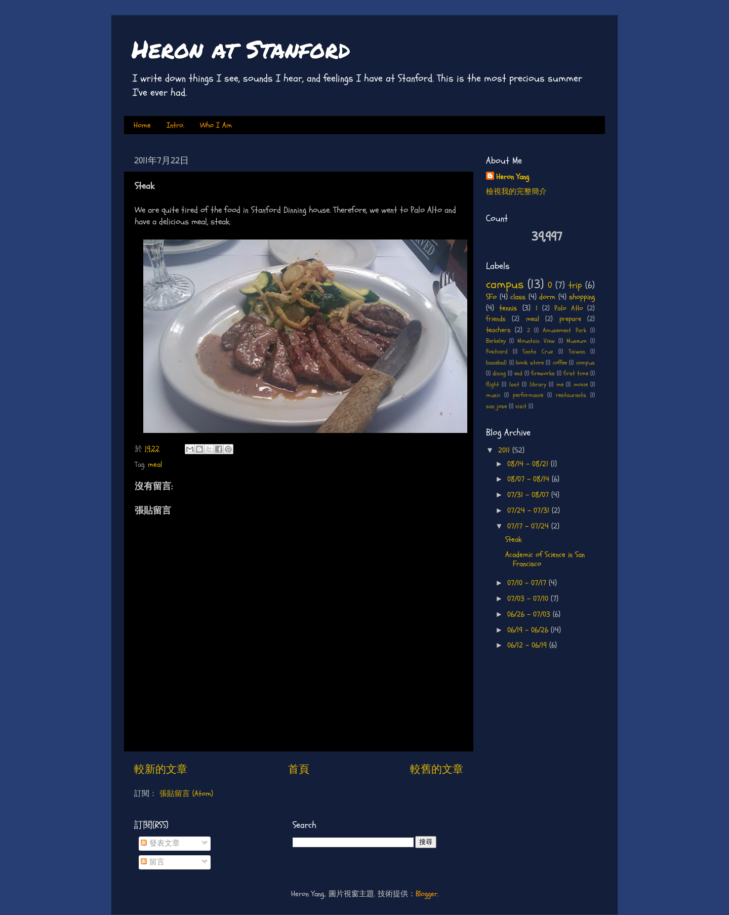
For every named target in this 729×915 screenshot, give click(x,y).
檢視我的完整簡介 (516, 191)
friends (496, 319)
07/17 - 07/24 (529, 526)
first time (575, 373)
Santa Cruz (537, 351)
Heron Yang (512, 177)
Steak (513, 539)
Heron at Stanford (241, 48)
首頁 (298, 769)
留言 (153, 862)
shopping (582, 297)
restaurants (571, 395)
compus (585, 363)
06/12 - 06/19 (528, 645)
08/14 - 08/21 (529, 464)
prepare (570, 319)
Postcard (496, 351)
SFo (491, 297)
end (518, 373)
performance (528, 395)
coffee (560, 363)
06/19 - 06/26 (529, 630)
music (493, 395)
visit (520, 406)
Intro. (175, 125)
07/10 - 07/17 (528, 583)
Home (142, 125)
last (514, 384)
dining (499, 373)
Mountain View (535, 341)
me (559, 384)
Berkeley (496, 341)
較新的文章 (160, 769)
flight (492, 384)
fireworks (543, 373)
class (517, 297)
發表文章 (160, 843)
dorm (547, 297)
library (538, 384)
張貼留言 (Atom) (186, 793)
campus (504, 284)
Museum (576, 341)
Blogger (426, 894)
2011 (505, 450)
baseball (496, 363)
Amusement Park (564, 330)
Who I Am (216, 125)
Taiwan (577, 351)
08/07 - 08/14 (529, 479)
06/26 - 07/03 (530, 614)
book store (530, 363)
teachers (498, 330)
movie (581, 384)
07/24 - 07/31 (529, 510)
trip (575, 285)
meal (155, 464)
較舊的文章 (436, 769)
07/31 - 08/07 (529, 495)
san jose (496, 406)
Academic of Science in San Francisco (545, 559)
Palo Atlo (568, 308)
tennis (508, 308)
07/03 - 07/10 (529, 598)
